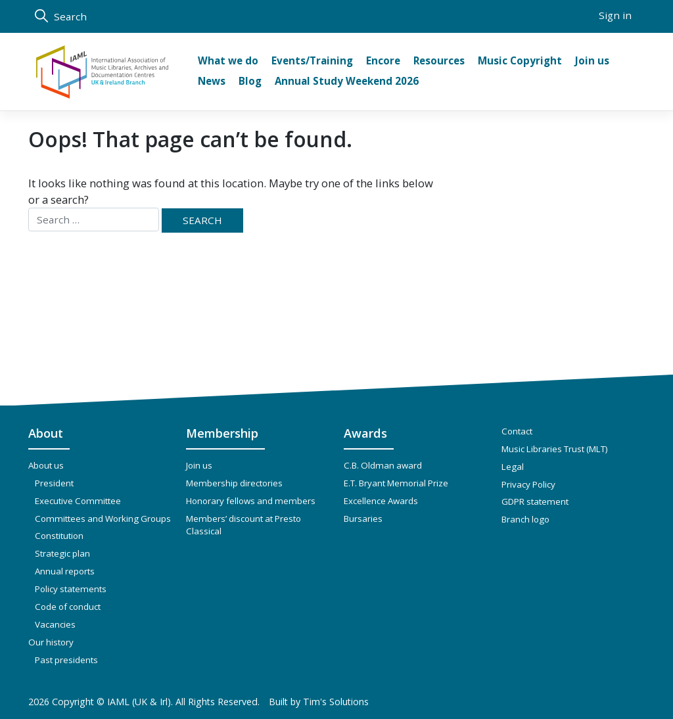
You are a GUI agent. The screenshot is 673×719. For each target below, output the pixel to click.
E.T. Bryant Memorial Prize (396, 483)
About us (46, 465)
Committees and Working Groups (103, 518)
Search (61, 16)
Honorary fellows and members (250, 501)
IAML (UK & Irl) (139, 701)
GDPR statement (535, 501)
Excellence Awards (381, 501)
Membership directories (234, 483)
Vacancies (55, 624)
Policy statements (70, 589)
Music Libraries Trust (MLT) (554, 449)
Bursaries (363, 518)
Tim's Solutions (336, 701)
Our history (51, 642)
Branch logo (525, 519)
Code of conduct (68, 607)
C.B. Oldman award (383, 465)
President (54, 483)
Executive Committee (78, 501)
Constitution (59, 536)
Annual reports (65, 571)
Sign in (615, 15)
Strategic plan (62, 553)
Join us (199, 465)
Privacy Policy (528, 484)
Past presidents (66, 660)
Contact (516, 431)
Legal (512, 467)
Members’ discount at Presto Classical (243, 525)
